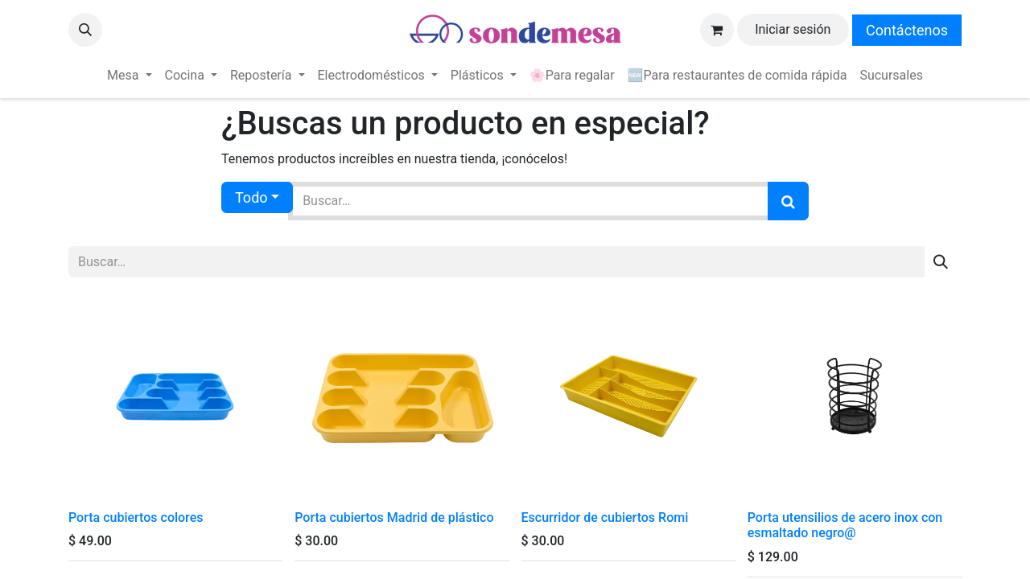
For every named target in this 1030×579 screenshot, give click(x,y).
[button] (85, 30)
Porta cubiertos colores (135, 517)
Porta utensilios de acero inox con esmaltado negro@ (845, 525)
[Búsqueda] (788, 201)
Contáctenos (907, 30)
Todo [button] (251, 197)
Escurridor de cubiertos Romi (605, 517)
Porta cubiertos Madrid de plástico (394, 517)
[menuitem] (129, 76)
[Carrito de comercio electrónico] (717, 30)
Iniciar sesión (792, 29)
